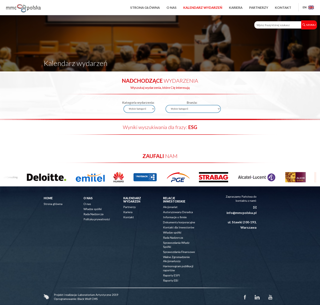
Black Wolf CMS (88, 299)
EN (308, 7)
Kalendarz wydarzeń (202, 7)
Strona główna (145, 7)
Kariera (235, 7)
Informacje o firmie (175, 217)
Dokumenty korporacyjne (179, 222)
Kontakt (283, 7)
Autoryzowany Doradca (178, 212)
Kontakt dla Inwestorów (178, 227)
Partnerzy (258, 7)
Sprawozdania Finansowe (179, 252)
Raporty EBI (170, 280)
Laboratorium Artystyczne (94, 294)
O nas (172, 7)
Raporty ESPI (171, 275)
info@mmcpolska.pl (242, 213)
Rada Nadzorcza (93, 214)
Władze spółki (92, 209)
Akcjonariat (170, 207)
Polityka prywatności (96, 219)
